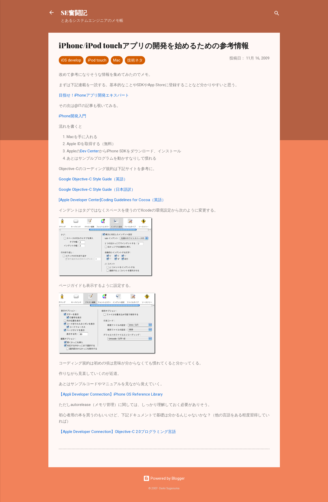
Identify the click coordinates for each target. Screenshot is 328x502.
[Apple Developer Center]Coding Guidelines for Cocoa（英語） (112, 200)
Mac (116, 60)
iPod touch (97, 60)
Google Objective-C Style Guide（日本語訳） (97, 189)
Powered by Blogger (164, 478)
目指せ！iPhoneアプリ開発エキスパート (94, 95)
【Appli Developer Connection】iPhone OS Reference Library (111, 394)
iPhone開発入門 (72, 116)
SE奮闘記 (74, 12)
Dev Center (89, 151)
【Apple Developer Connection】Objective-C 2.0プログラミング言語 (117, 431)
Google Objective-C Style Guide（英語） (93, 179)
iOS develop (71, 60)
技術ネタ (135, 60)
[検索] (277, 14)
